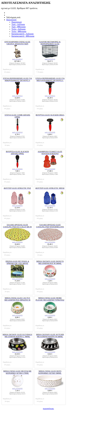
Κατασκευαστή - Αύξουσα (22, 34)
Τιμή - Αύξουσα (18, 24)
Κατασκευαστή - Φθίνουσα (22, 36)
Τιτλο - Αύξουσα (18, 29)
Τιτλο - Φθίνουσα (18, 31)
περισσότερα (48, 408)
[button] (11, 20)
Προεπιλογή (16, 22)
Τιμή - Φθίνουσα (18, 27)
